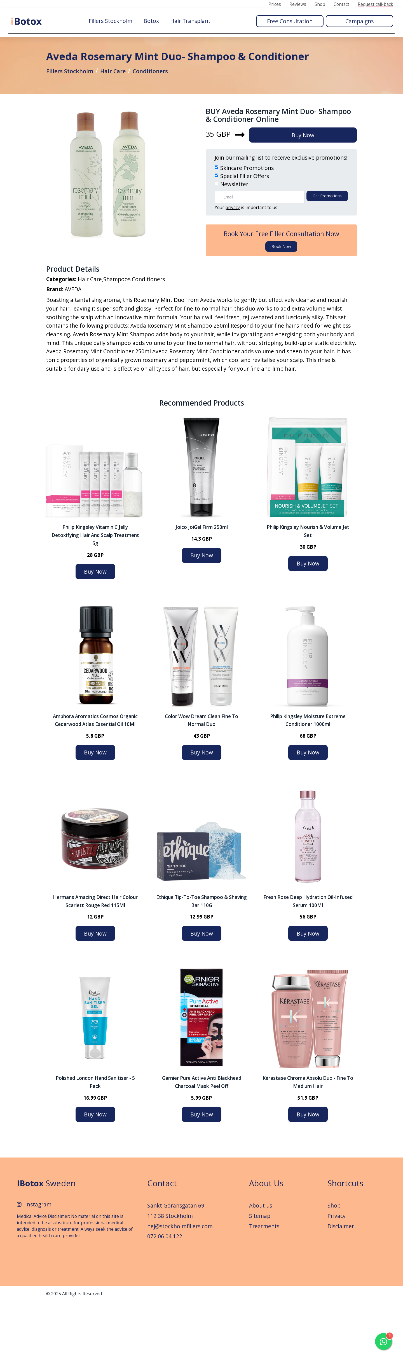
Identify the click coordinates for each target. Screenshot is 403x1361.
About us (260, 1264)
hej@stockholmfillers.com (180, 1285)
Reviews (297, 4)
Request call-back (375, 4)
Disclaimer (340, 1285)
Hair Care (122, 96)
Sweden (46, 1242)
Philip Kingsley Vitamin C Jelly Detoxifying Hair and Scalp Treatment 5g (95, 594)
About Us (266, 1242)
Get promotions (327, 244)
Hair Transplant (190, 20)
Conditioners (164, 96)
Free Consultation (290, 20)
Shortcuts (345, 1242)
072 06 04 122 (164, 1296)
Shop (320, 4)
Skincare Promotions (247, 217)
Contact (341, 4)
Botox (151, 20)
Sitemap (259, 1275)
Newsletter (234, 233)
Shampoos (116, 333)
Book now (281, 295)
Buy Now (308, 184)
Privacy (336, 1275)
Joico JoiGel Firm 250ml (201, 586)
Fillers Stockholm (110, 20)
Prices (274, 4)
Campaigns (359, 20)
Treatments (264, 1285)
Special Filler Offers (244, 225)
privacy (232, 256)
